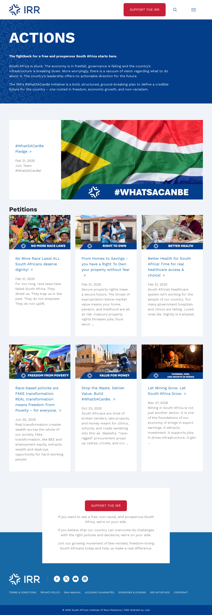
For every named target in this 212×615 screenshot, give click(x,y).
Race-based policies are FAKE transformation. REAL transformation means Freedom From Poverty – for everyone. (36, 399)
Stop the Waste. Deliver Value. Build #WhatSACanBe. (103, 393)
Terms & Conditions (22, 592)
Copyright (181, 592)
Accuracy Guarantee (99, 592)
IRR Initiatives (160, 592)
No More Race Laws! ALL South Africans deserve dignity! (37, 264)
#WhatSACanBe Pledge (29, 149)
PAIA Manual (72, 592)
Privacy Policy (50, 592)
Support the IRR (106, 506)
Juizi (147, 610)
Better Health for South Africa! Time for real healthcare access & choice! (169, 266)
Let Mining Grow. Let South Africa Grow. (167, 391)
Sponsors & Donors (132, 592)
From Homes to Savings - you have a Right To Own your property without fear (106, 264)
